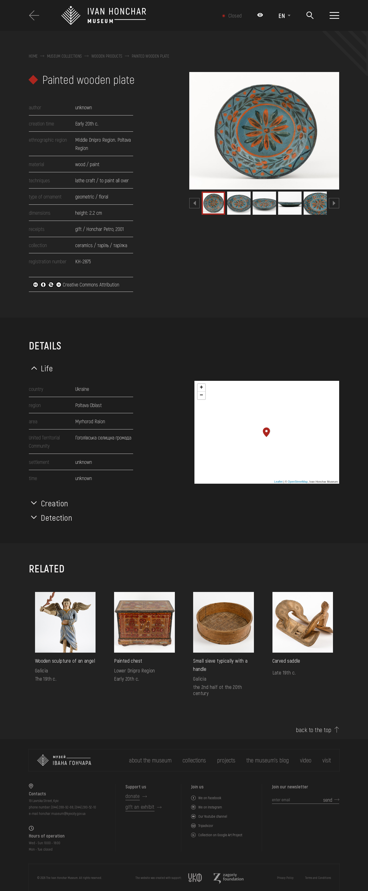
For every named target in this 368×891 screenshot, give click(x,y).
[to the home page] (64, 760)
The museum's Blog (267, 760)
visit (326, 760)
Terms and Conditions (318, 877)
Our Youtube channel (212, 816)
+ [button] (201, 388)
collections (194, 760)
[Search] (310, 15)
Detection (56, 517)
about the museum (150, 760)
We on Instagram (210, 807)
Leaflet (278, 481)
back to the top (313, 730)
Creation (54, 503)
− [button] (201, 395)
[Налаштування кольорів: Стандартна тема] (260, 15)
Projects (226, 760)
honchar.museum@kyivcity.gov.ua (62, 813)
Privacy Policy (285, 877)
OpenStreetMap (298, 481)
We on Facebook (209, 798)
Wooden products (107, 56)
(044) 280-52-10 (85, 807)
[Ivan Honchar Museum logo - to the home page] (129, 15)
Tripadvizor (205, 825)
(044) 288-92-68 (62, 807)
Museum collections (64, 56)
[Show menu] (334, 15)
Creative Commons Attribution (76, 284)
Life (47, 368)
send (327, 800)
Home (33, 56)
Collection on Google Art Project (220, 835)
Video (305, 760)
